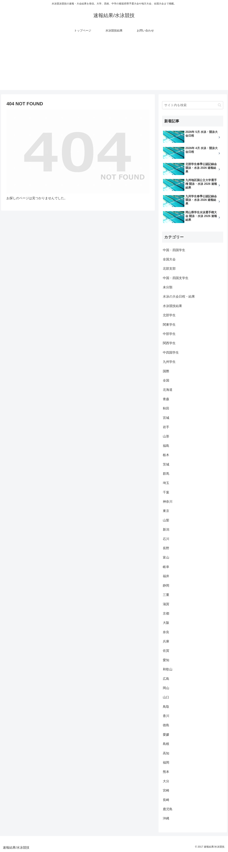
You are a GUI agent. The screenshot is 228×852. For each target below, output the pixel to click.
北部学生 (169, 315)
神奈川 (167, 501)
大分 (166, 781)
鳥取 (166, 706)
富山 (166, 557)
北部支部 (169, 268)
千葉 (166, 492)
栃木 (166, 455)
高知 (166, 753)
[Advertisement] (114, 65)
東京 (166, 511)
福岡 (166, 762)
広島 (166, 679)
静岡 (166, 585)
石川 (166, 539)
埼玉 (166, 483)
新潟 (166, 529)
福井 (166, 576)
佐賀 (166, 650)
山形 (166, 436)
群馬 (166, 473)
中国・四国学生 (174, 250)
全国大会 (169, 259)
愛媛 (166, 734)
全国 (166, 380)
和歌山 (167, 669)
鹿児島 (167, 809)
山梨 (166, 520)
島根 (166, 744)
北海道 (167, 389)
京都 (166, 613)
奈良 (166, 632)
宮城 (166, 418)
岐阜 (166, 567)
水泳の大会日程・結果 (179, 296)
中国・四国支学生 (175, 278)
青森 (166, 399)
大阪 (166, 623)
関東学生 (169, 324)
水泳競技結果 (172, 306)
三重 (166, 595)
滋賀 (166, 604)
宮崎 (166, 790)
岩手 (166, 427)
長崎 (166, 800)
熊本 (166, 772)
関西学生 (169, 343)
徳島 (166, 725)
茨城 (166, 464)
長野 (166, 548)
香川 (166, 716)
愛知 (166, 660)
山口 (166, 697)
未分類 (167, 287)
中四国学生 (171, 352)
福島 (166, 446)
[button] (219, 105)
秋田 (166, 408)
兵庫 (166, 641)
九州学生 (169, 362)
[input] (192, 105)
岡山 (166, 688)
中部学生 (169, 334)
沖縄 (166, 818)
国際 (166, 371)
